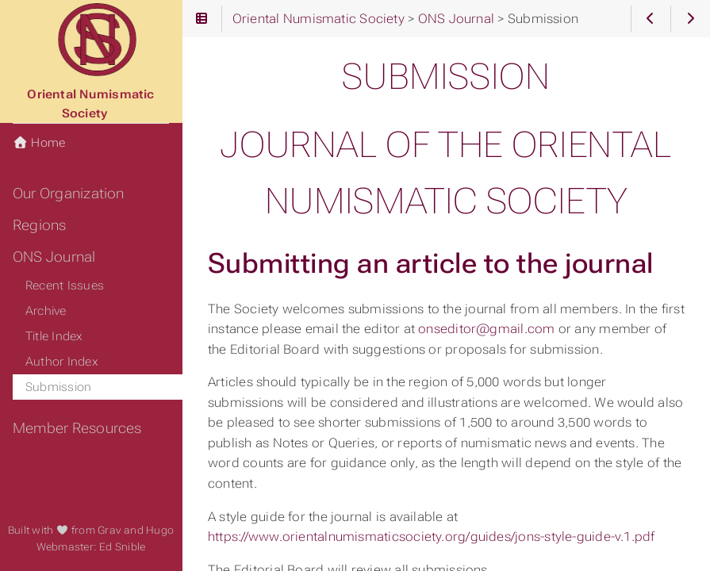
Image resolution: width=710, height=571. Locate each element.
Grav (109, 530)
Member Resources (77, 428)
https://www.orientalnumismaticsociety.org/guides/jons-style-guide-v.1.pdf (431, 536)
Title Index (54, 336)
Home (39, 143)
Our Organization (69, 193)
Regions (40, 225)
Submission (58, 387)
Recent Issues (64, 285)
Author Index (61, 361)
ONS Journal (54, 257)
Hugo (160, 530)
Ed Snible (122, 547)
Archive (46, 311)
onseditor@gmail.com (486, 328)
